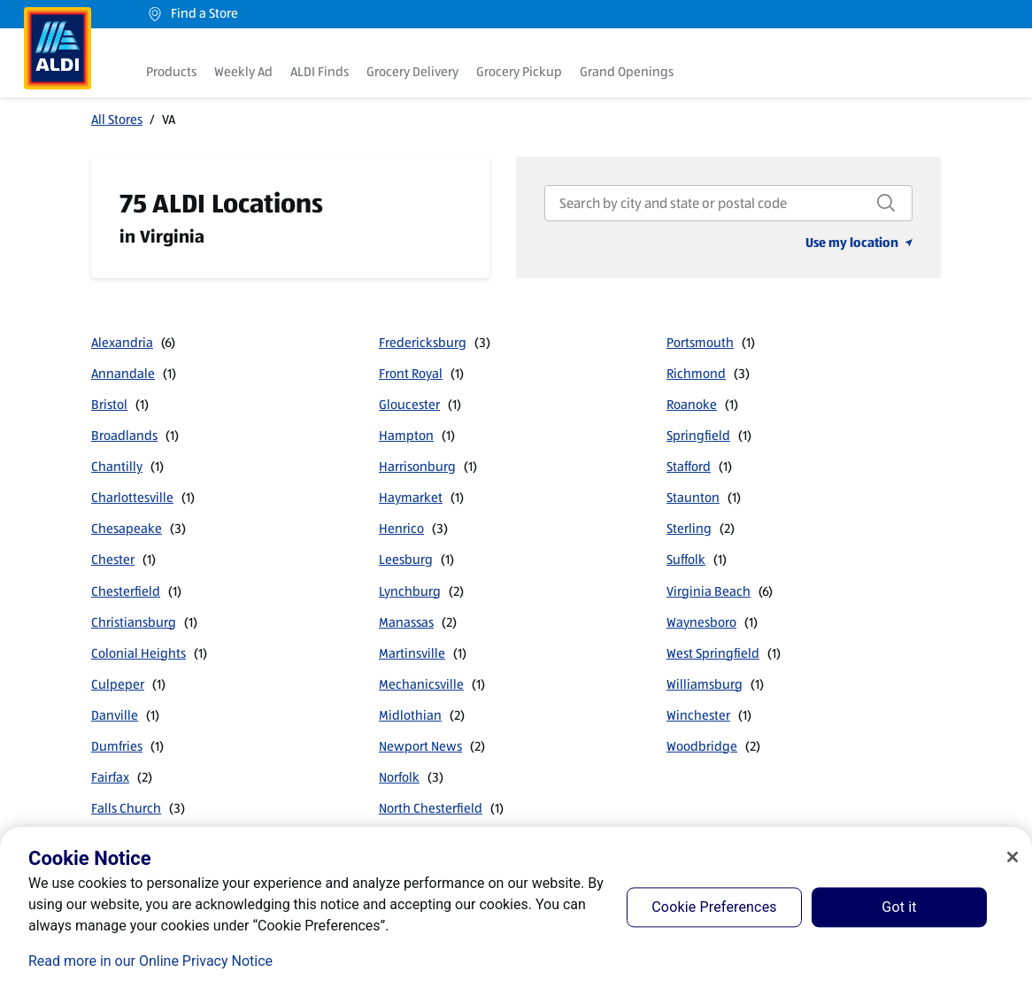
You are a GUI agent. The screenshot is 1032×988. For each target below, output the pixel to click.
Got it (899, 907)
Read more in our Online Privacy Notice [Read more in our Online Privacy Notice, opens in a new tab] (150, 961)
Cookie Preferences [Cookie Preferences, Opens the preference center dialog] (713, 907)
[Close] (1012, 856)
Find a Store (192, 13)
